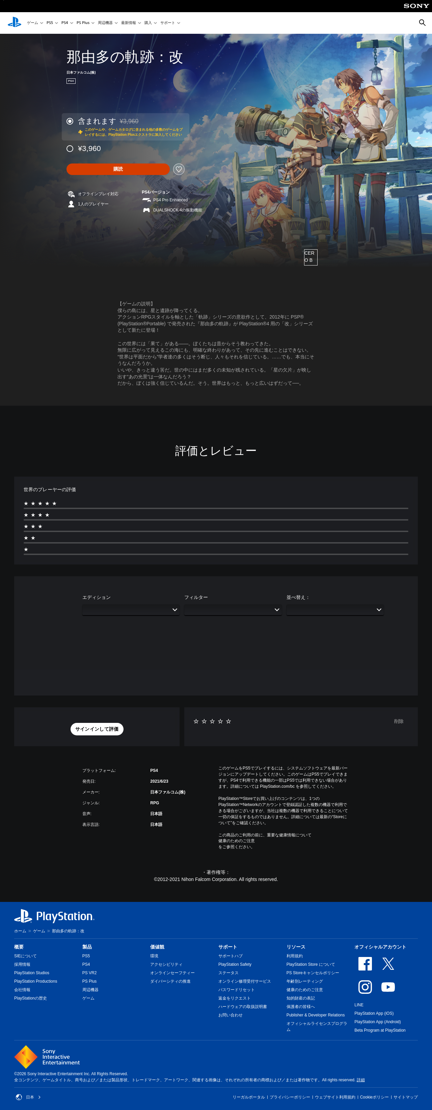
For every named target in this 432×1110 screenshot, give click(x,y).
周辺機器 (105, 23)
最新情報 (128, 23)
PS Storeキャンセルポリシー (313, 972)
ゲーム (32, 23)
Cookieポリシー (374, 1097)
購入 (148, 23)
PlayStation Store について (311, 964)
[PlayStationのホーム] (14, 23)
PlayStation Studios (31, 972)
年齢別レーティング (305, 981)
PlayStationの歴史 (30, 998)
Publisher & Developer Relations (316, 1015)
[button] (97, 729)
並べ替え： (298, 597)
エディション (96, 597)
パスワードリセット (236, 989)
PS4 (64, 23)
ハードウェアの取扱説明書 (242, 1006)
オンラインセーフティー (172, 972)
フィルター (196, 597)
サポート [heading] (227, 947)
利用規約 (295, 956)
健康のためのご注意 (236, 840)
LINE (358, 1005)
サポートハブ (230, 956)
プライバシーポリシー (290, 1097)
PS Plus (83, 23)
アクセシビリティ (166, 964)
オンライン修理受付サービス (244, 981)
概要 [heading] (19, 947)
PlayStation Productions (35, 981)
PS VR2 (89, 972)
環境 (154, 956)
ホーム (20, 931)
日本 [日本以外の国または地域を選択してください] (28, 1097)
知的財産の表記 (301, 998)
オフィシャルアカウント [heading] (380, 947)
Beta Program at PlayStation (379, 1030)
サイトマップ (406, 1097)
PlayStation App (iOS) (374, 1013)
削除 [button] (399, 721)
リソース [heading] (296, 947)
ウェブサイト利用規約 (335, 1097)
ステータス (228, 972)
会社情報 (22, 989)
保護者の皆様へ (301, 1006)
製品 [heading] (87, 947)
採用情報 (22, 964)
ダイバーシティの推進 (170, 981)
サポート (167, 23)
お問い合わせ (230, 1015)
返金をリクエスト (234, 998)
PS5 (50, 23)
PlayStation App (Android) (377, 1021)
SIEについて (25, 956)
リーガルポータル (249, 1097)
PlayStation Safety (234, 964)
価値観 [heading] (157, 947)
